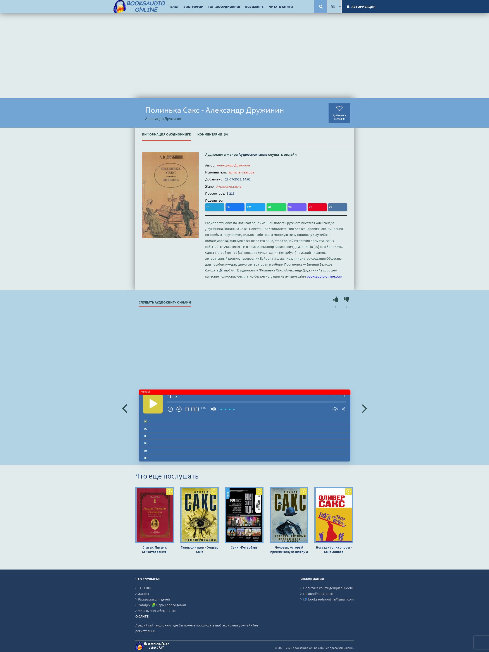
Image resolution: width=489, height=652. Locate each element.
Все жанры (255, 6)
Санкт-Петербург (244, 546)
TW (227, 206)
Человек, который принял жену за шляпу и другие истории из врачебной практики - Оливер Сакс (289, 548)
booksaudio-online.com (324, 275)
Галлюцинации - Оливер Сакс (199, 548)
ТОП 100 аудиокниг (224, 6)
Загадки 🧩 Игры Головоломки (162, 604)
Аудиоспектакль (253, 154)
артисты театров (241, 172)
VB (245, 206)
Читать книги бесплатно (157, 609)
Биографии (193, 6)
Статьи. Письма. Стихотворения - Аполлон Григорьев (154, 548)
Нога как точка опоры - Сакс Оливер (334, 548)
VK (262, 206)
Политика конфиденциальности (328, 587)
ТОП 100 (144, 587)
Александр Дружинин (233, 165)
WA (236, 206)
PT (253, 206)
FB (217, 206)
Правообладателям (318, 592)
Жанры (143, 592)
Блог (174, 6)
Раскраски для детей (154, 598)
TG (209, 206)
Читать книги (281, 6)
